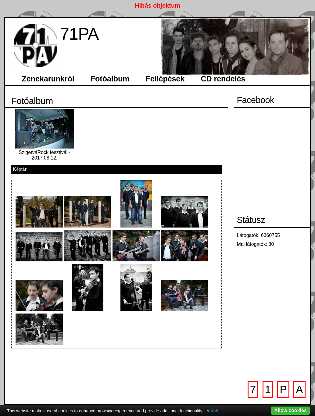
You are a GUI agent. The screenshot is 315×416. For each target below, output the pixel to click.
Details (211, 410)
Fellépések (165, 78)
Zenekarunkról (48, 78)
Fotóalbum (110, 78)
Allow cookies (290, 410)
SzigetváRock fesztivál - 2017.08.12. (44, 155)
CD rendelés (223, 78)
